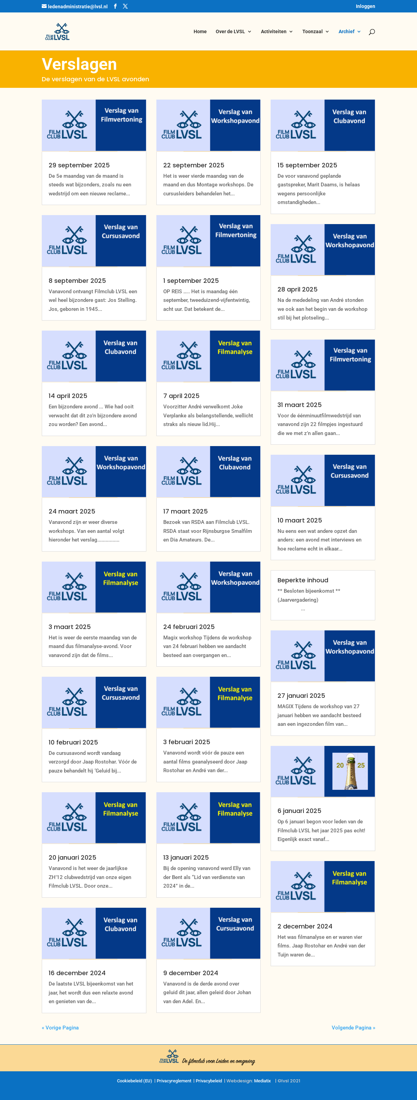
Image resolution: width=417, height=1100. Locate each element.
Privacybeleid (209, 1080)
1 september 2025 (191, 280)
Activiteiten (274, 31)
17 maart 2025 (185, 511)
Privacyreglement (174, 1080)
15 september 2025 (307, 165)
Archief (347, 31)
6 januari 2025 (299, 810)
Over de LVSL (230, 31)
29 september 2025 (79, 165)
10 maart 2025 (300, 520)
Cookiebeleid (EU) (134, 1080)
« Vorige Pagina (60, 1028)
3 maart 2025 (70, 626)
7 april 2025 (181, 395)
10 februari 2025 (73, 742)
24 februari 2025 (189, 626)
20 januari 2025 (72, 857)
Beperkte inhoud (303, 580)
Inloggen (365, 6)
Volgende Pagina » (353, 1028)
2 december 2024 (305, 926)
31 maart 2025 (300, 404)
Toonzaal (312, 31)
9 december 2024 (190, 973)
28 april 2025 (298, 289)
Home (200, 31)
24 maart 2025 (72, 511)
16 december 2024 (77, 973)
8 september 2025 (77, 280)
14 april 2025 (68, 395)
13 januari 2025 (186, 857)
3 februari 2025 (186, 742)
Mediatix (262, 1080)
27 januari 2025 (301, 695)
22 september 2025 (193, 165)
